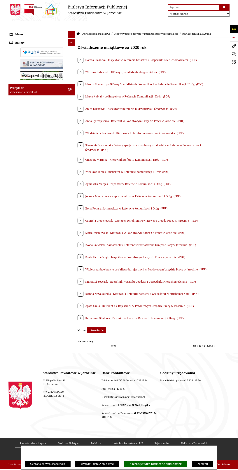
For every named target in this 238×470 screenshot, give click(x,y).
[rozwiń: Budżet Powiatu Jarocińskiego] (72, 66)
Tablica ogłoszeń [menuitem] (20, 94)
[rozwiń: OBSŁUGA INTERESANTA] (72, 255)
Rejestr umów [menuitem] (18, 119)
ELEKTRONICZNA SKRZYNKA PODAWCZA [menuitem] (36, 262)
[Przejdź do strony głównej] (67, 10)
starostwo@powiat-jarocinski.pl (127, 414)
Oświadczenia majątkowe (96, 24)
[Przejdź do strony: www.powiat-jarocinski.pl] (234, 45)
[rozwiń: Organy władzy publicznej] (72, 32)
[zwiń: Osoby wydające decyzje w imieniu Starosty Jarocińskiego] (72, 172)
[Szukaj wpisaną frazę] (224, 7)
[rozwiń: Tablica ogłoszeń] (72, 94)
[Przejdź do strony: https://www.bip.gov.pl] (234, 37)
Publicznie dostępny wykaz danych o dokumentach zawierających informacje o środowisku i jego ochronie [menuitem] (36, 280)
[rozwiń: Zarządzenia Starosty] (72, 39)
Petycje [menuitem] (14, 309)
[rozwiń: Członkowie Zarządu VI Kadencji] (72, 246)
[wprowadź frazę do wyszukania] (193, 7)
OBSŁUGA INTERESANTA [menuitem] (25, 255)
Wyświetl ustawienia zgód (97, 464)
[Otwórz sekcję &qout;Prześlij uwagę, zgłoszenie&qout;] (234, 54)
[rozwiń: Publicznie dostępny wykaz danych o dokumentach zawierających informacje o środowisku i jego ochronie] (72, 276)
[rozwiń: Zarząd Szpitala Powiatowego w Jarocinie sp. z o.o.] (72, 232)
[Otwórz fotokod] (234, 62)
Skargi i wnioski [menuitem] (20, 87)
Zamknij (202, 464)
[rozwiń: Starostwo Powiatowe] (72, 46)
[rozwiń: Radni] (72, 154)
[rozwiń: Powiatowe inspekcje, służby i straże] (72, 60)
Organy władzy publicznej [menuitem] (26, 32)
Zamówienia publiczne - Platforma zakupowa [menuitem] (38, 101)
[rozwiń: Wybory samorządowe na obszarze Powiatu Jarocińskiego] (72, 291)
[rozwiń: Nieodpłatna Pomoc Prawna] (72, 302)
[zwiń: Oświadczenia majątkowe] (72, 126)
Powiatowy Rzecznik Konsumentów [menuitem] (32, 269)
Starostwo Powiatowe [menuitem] (23, 46)
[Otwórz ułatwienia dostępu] (234, 29)
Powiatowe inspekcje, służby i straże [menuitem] (33, 60)
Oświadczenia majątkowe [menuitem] (26, 126)
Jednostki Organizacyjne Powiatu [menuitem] (31, 53)
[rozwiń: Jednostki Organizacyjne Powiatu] (72, 53)
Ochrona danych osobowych (47, 464)
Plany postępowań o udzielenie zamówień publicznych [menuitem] (36, 110)
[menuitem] (41, 135)
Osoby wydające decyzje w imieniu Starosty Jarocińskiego (146, 24)
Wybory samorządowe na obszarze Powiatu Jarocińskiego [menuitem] (37, 293)
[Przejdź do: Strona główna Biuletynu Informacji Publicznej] (78, 24)
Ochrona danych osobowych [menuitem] (27, 73)
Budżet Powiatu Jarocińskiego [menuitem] (28, 66)
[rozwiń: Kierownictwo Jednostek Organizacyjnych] (72, 163)
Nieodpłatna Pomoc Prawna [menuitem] (27, 302)
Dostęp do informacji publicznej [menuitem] (30, 80)
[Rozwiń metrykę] (96, 321)
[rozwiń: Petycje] (72, 309)
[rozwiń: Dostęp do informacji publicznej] (72, 80)
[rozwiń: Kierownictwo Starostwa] (72, 144)
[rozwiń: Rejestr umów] (72, 119)
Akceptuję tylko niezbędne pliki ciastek (156, 464)
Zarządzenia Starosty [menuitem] (23, 39)
